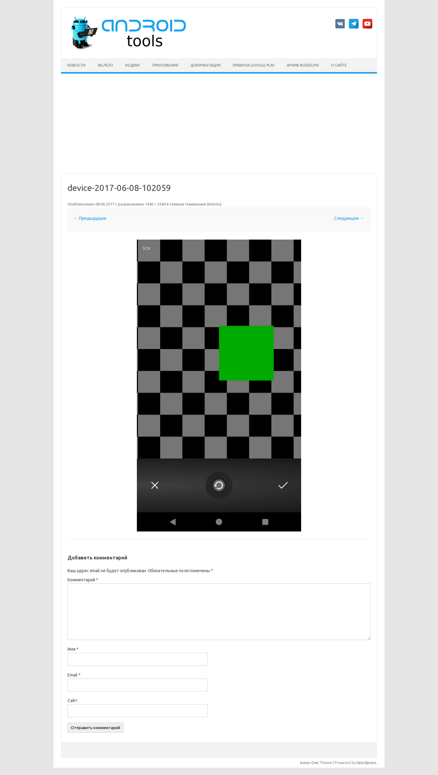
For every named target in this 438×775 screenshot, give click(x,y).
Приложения (165, 65)
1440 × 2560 (155, 204)
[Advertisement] (219, 123)
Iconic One (309, 762)
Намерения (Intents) (203, 204)
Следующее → (349, 218)
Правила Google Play (254, 65)
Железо (105, 65)
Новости (76, 65)
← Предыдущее (90, 218)
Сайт (72, 700)
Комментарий (83, 579)
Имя (73, 649)
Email (74, 675)
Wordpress (367, 762)
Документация (205, 65)
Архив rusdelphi (303, 65)
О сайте (339, 65)
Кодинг (132, 65)
